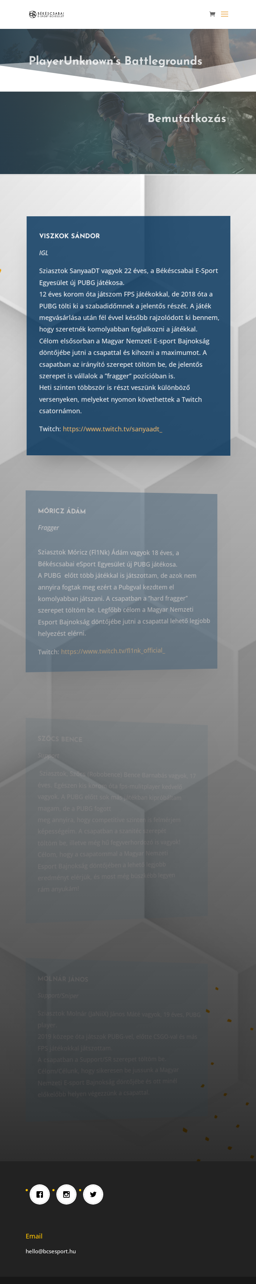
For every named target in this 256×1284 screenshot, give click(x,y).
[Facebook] (41, 1194)
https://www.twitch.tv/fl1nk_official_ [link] (109, 649)
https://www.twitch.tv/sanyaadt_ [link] (117, 427)
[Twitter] (95, 1194)
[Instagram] (68, 1194)
